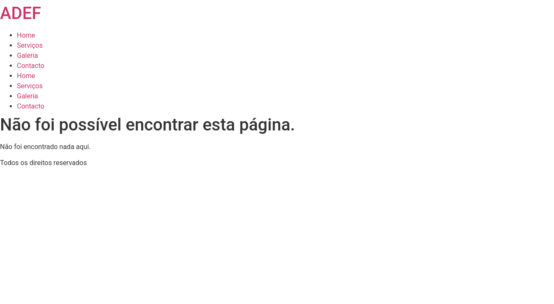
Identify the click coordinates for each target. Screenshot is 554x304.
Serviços (30, 45)
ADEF (20, 13)
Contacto (30, 66)
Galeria (27, 56)
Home (26, 35)
